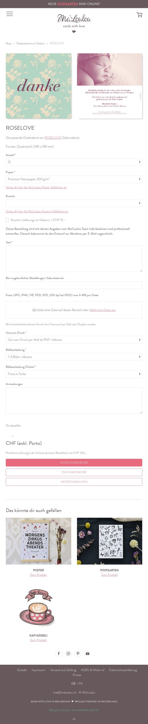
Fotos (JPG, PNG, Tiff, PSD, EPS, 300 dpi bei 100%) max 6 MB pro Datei (52, 295)
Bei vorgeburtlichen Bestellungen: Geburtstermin (35, 278)
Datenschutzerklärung (123, 670)
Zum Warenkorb (74, 472)
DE (73, 683)
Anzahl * (11, 155)
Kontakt (22, 670)
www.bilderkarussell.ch (85, 709)
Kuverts (10, 196)
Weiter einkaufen (74, 482)
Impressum (38, 670)
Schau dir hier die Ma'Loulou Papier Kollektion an (36, 187)
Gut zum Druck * (16, 332)
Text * (9, 242)
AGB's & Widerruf (92, 670)
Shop (8, 43)
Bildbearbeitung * (16, 350)
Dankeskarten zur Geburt (30, 43)
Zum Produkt (38, 574)
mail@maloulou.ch (64, 692)
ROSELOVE (57, 43)
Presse (77, 675)
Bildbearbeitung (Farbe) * (21, 367)
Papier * (10, 172)
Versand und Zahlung (63, 670)
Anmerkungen (14, 384)
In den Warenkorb (74, 463)
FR (81, 683)
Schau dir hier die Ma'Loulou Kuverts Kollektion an (37, 211)
